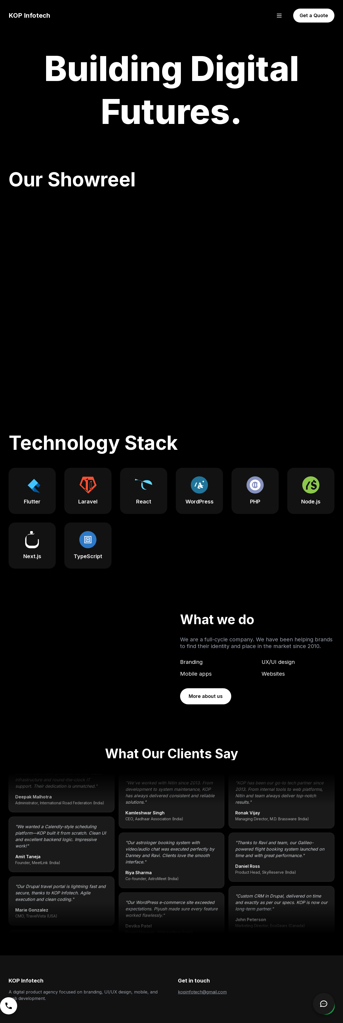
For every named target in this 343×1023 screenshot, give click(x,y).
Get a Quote (314, 15)
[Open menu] (279, 15)
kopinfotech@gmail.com (202, 992)
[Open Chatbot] (323, 1003)
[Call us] (8, 1005)
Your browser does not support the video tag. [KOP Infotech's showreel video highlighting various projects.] (171, 296)
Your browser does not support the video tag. (86, 657)
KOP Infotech (29, 15)
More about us (206, 696)
